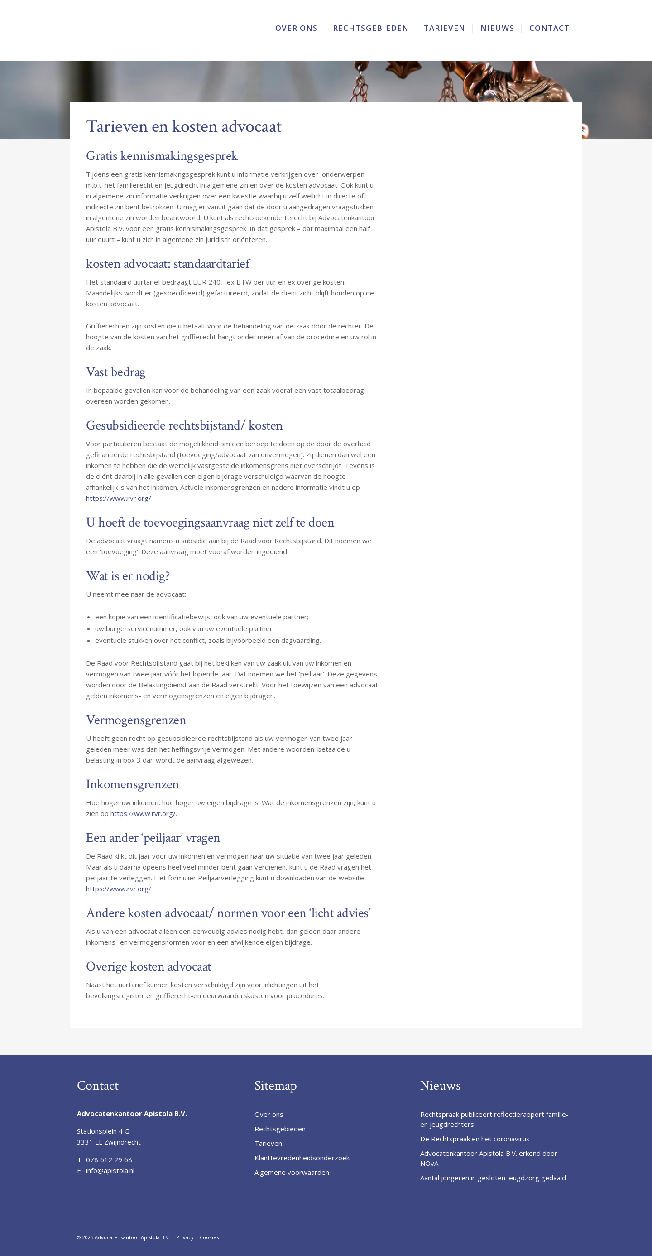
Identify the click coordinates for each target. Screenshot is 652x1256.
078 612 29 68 (109, 1159)
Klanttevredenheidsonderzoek (302, 1157)
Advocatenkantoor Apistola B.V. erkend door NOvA (488, 1158)
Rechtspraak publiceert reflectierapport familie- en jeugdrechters (494, 1119)
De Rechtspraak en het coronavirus (475, 1138)
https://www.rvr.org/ (118, 497)
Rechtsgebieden (280, 1128)
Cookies (209, 1237)
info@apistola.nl (110, 1170)
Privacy (185, 1237)
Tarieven (268, 1143)
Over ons (268, 1114)
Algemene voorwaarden (291, 1172)
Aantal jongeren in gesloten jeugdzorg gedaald (493, 1177)
